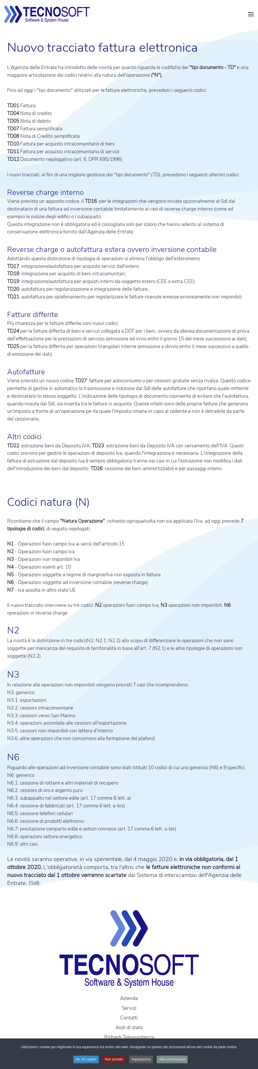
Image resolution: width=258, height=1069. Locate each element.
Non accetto (114, 1060)
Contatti (129, 1018)
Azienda (129, 998)
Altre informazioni (172, 1060)
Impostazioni (141, 1060)
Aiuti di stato (129, 1027)
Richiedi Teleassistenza (129, 1037)
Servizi (129, 1008)
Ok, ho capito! (86, 1060)
